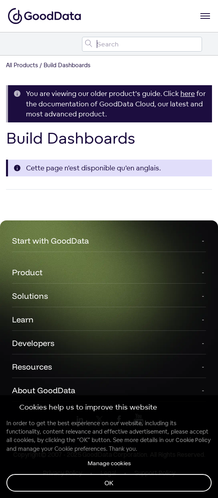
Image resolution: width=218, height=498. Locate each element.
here (187, 93)
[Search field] (142, 44)
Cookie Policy (193, 440)
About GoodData (43, 390)
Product (27, 272)
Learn (23, 319)
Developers (33, 343)
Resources (32, 367)
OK (109, 483)
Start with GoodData (50, 241)
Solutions (30, 296)
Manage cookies (109, 463)
